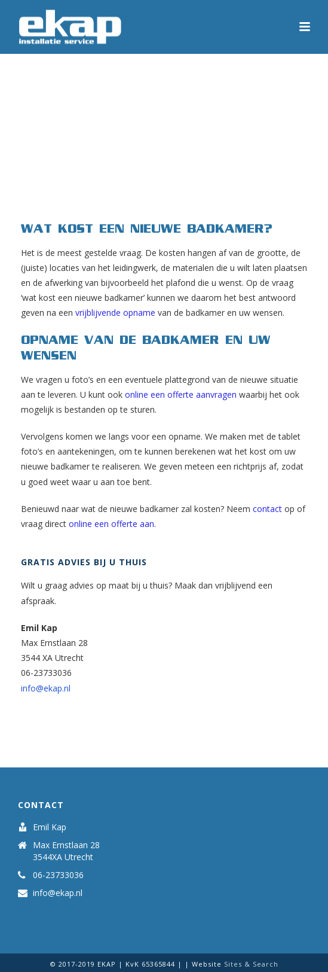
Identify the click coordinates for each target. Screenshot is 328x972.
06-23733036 (58, 875)
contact (267, 508)
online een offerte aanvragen (181, 394)
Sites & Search (251, 963)
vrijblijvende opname (115, 312)
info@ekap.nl (45, 688)
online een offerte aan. (112, 523)
